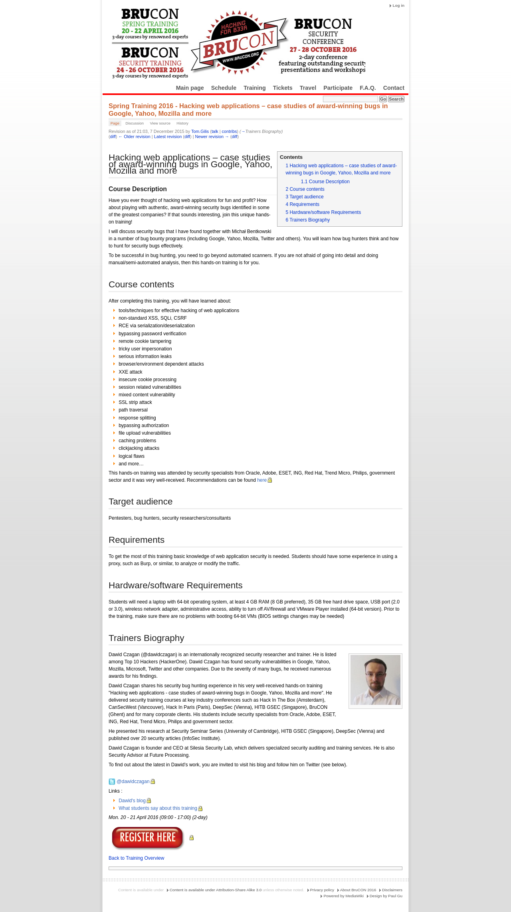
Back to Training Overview (136, 858)
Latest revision (168, 136)
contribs (229, 131)
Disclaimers (392, 890)
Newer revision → (212, 136)
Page (115, 123)
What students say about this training (158, 808)
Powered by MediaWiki (343, 896)
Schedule (224, 88)
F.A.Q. (368, 88)
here (262, 480)
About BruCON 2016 (358, 890)
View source (160, 123)
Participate (338, 88)
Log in (398, 5)
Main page (190, 88)
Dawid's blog (132, 800)
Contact (393, 88)
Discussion (134, 123)
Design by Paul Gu (386, 896)
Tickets (283, 88)
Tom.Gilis (200, 131)
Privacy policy (322, 890)
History (182, 123)
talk (215, 131)
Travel (308, 88)
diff (113, 136)
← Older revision (134, 136)
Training (255, 88)
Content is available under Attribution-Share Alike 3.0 (216, 890)
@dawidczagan (133, 781)
